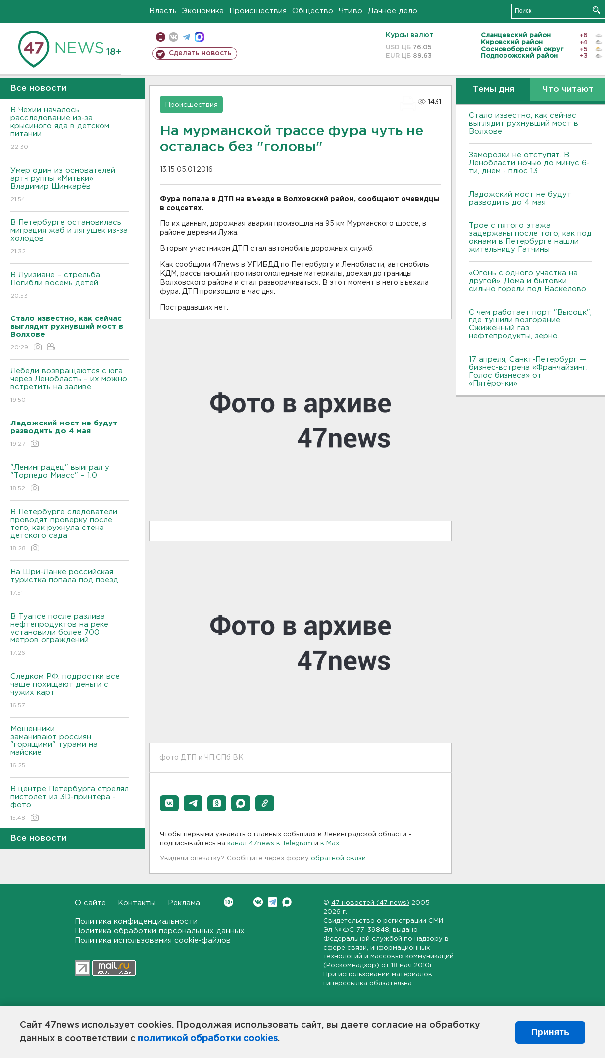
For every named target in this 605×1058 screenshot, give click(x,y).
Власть (163, 11)
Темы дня (493, 89)
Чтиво (350, 11)
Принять (550, 1032)
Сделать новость (200, 53)
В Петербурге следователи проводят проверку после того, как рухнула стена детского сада (69, 531)
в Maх (329, 843)
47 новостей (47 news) (370, 903)
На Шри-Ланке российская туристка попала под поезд (69, 583)
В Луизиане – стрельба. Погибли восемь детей (69, 286)
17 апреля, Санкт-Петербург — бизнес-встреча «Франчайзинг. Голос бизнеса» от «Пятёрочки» (528, 371)
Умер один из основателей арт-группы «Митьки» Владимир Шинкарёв (69, 185)
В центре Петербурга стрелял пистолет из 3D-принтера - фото (69, 804)
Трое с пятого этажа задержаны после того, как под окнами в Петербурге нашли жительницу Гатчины (530, 237)
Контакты (137, 903)
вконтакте (173, 37)
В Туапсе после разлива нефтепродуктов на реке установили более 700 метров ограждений (69, 635)
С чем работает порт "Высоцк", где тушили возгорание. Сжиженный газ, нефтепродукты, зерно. (530, 324)
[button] (169, 803)
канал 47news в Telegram (269, 843)
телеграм (186, 37)
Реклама (184, 903)
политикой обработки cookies (208, 1039)
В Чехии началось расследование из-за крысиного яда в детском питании (69, 129)
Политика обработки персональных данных (160, 931)
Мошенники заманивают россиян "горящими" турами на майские (69, 748)
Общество (312, 11)
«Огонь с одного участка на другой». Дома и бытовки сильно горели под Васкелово (527, 281)
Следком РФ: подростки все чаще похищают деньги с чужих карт (69, 691)
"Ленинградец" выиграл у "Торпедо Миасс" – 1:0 (69, 478)
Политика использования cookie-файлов (153, 940)
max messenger (199, 37)
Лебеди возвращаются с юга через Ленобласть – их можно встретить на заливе (69, 386)
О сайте (90, 903)
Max (287, 902)
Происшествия (258, 11)
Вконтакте (228, 902)
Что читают (568, 89)
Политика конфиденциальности (136, 921)
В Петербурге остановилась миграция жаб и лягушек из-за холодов (69, 237)
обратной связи (338, 858)
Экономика (203, 11)
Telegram (272, 902)
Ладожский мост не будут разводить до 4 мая (520, 198)
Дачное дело (392, 11)
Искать (596, 10)
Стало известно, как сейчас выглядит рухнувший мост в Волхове (523, 123)
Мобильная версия (160, 37)
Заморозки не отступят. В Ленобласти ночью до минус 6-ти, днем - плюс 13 (529, 163)
